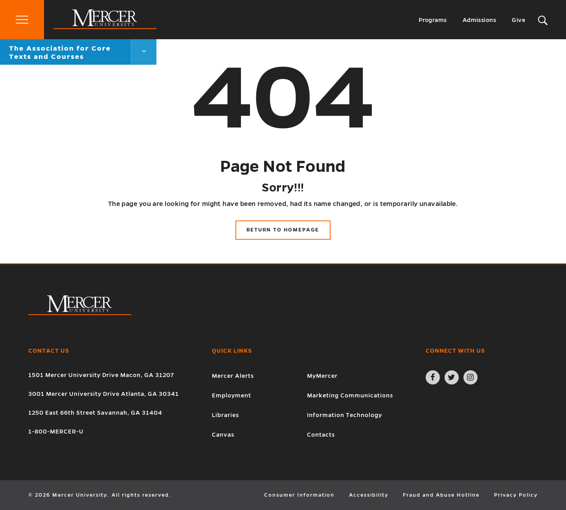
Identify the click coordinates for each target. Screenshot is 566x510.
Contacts (321, 435)
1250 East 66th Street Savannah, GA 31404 (95, 413)
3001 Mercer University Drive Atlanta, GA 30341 (103, 394)
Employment (231, 395)
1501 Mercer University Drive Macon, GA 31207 (101, 375)
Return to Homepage (282, 230)
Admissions (479, 20)
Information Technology (344, 415)
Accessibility (368, 495)
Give (518, 20)
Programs (433, 20)
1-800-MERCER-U (56, 431)
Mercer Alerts (233, 376)
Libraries (225, 415)
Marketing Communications (350, 395)
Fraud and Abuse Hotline (441, 495)
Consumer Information (299, 495)
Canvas (223, 435)
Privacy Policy (516, 495)
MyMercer (322, 376)
